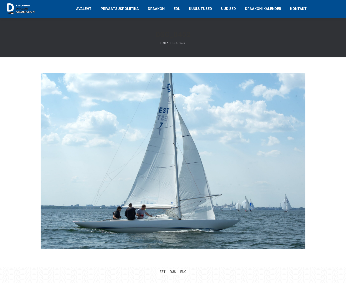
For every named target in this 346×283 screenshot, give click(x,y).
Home (164, 43)
